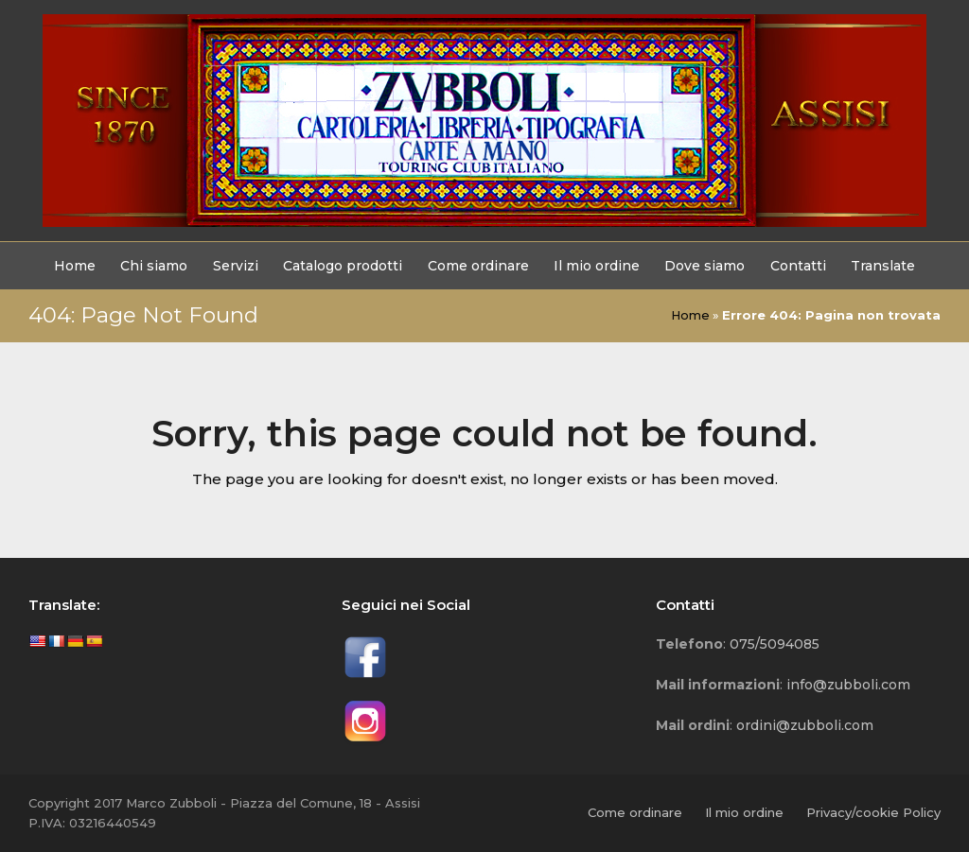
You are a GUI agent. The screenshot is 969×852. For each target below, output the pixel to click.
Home (690, 314)
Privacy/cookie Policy (873, 812)
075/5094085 (774, 643)
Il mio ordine (744, 812)
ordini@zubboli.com (804, 725)
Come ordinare (635, 812)
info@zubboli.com (848, 684)
